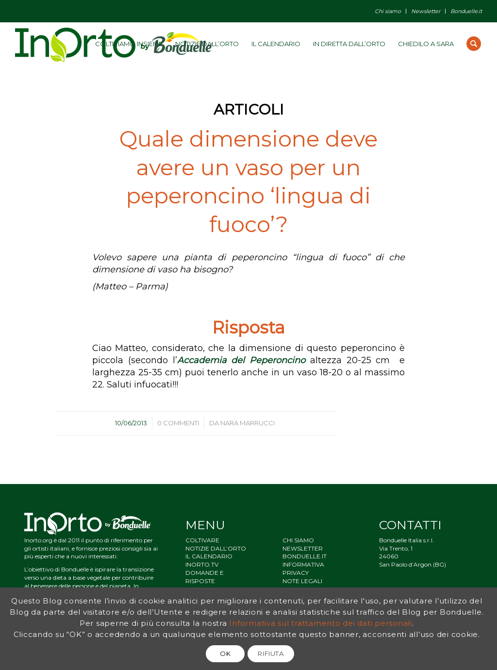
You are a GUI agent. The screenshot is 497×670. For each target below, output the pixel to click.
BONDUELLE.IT (304, 556)
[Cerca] (473, 44)
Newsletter (425, 11)
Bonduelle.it (466, 11)
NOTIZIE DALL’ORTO (215, 548)
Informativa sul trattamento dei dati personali (320, 623)
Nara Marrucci (247, 423)
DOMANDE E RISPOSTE (204, 577)
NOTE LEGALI (302, 581)
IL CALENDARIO (208, 556)
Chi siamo (388, 11)
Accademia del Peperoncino (241, 360)
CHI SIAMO (298, 540)
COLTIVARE (202, 540)
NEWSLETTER (302, 548)
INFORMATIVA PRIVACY (303, 568)
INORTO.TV (201, 564)
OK (225, 653)
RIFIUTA (271, 653)
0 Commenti (178, 423)
